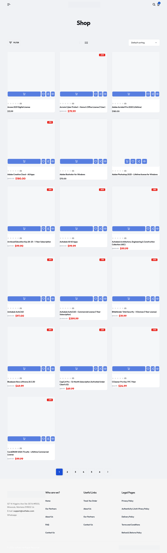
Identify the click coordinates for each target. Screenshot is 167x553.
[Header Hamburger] (8, 4)
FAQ (47, 525)
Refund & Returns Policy (132, 532)
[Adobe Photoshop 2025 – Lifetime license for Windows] (136, 143)
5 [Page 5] (91, 472)
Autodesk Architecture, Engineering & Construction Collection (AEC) (133, 243)
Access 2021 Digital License (18, 107)
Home (47, 501)
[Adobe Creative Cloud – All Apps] (31, 143)
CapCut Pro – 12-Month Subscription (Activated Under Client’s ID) (82, 383)
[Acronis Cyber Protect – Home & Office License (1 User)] (83, 75)
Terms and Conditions (131, 525)
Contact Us (50, 532)
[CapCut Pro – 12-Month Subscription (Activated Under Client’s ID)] (83, 350)
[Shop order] (144, 42)
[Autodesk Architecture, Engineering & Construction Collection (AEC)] (136, 210)
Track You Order (90, 501)
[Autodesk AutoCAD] (31, 280)
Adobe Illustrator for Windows (72, 174)
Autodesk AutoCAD (15, 312)
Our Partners (50, 509)
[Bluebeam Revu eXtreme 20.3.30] (31, 350)
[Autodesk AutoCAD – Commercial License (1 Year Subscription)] (83, 280)
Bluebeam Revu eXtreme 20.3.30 (21, 381)
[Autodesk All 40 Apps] (83, 210)
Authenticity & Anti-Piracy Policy (135, 509)
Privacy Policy (127, 501)
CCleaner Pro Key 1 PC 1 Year (124, 381)
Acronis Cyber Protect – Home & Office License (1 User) (82, 107)
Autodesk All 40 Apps (69, 241)
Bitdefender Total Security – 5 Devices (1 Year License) (134, 312)
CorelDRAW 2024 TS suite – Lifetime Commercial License (28, 453)
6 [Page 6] (99, 472)
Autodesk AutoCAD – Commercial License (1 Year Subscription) (80, 313)
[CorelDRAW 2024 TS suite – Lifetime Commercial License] (31, 420)
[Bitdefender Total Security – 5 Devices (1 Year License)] (136, 280)
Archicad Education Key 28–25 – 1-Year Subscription (29, 241)
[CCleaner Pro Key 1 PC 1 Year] (136, 350)
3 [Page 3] (75, 472)
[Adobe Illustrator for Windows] (83, 143)
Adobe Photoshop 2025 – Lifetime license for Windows (135, 174)
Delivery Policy (128, 517)
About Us (49, 517)
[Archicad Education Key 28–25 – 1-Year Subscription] (31, 210)
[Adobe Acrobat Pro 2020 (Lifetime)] (136, 75)
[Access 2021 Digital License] (31, 75)
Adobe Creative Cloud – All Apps (20, 174)
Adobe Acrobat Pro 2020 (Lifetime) (127, 107)
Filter (14, 42)
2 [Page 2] (67, 472)
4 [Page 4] (83, 472)
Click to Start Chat (15, 518)
